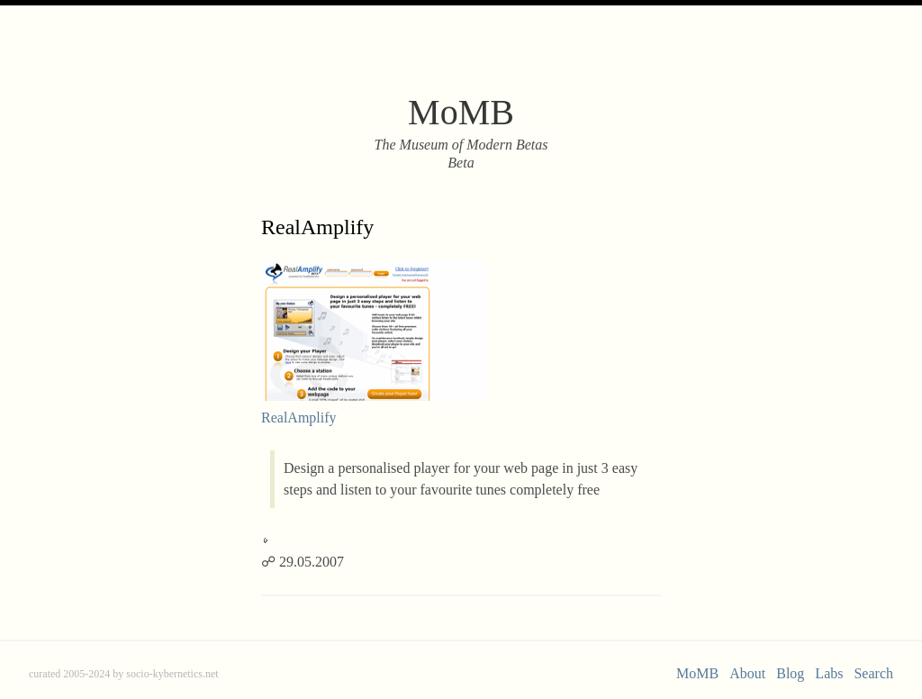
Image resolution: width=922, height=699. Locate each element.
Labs (829, 673)
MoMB (697, 673)
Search (873, 673)
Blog (790, 673)
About (747, 673)
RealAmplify (317, 227)
